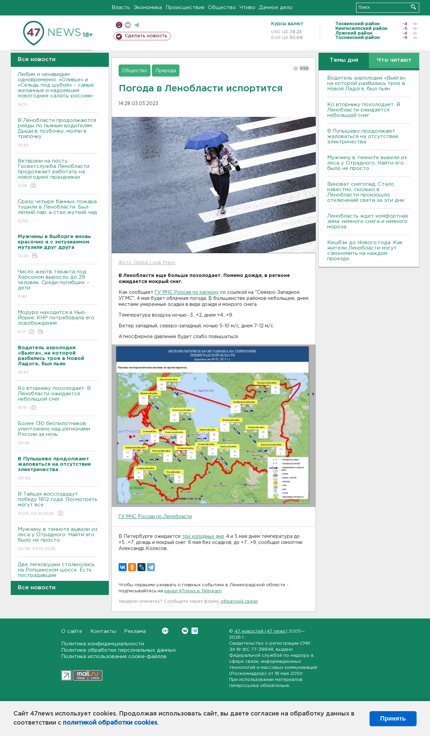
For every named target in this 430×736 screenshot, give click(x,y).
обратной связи (239, 601)
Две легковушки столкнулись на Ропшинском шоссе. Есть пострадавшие (58, 574)
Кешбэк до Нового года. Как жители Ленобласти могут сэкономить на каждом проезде (364, 250)
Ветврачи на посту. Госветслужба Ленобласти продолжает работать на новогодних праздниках (58, 174)
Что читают (394, 60)
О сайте (71, 631)
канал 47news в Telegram (193, 591)
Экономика (148, 7)
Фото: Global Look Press (146, 263)
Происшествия (185, 7)
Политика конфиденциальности (102, 644)
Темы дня (344, 60)
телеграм (136, 25)
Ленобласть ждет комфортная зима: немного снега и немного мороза (367, 221)
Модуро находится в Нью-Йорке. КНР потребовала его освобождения (58, 322)
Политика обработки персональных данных (118, 650)
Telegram (194, 631)
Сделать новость (146, 36)
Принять (393, 718)
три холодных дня (203, 537)
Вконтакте (165, 631)
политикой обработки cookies (110, 723)
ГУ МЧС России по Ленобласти (155, 517)
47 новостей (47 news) (260, 631)
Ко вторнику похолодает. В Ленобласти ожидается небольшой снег (58, 398)
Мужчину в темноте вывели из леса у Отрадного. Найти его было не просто (58, 539)
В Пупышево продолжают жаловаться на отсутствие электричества (362, 136)
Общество (222, 7)
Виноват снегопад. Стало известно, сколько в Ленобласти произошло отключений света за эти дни (365, 192)
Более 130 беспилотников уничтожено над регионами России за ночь (58, 433)
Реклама (135, 631)
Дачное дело (276, 7)
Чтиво (247, 7)
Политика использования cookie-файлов (114, 656)
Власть (121, 7)
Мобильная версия (119, 25)
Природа (165, 71)
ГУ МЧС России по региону (187, 292)
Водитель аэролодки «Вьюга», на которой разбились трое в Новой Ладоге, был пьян (366, 83)
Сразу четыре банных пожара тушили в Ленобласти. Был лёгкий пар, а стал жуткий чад (58, 211)
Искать (413, 6)
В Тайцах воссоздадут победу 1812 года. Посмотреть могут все (58, 504)
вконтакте (128, 25)
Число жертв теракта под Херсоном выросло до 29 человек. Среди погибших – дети (58, 285)
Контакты (103, 631)
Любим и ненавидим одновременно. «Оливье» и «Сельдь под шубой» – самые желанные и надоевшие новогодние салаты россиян (58, 89)
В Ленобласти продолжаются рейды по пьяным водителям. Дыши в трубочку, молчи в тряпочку (58, 133)
